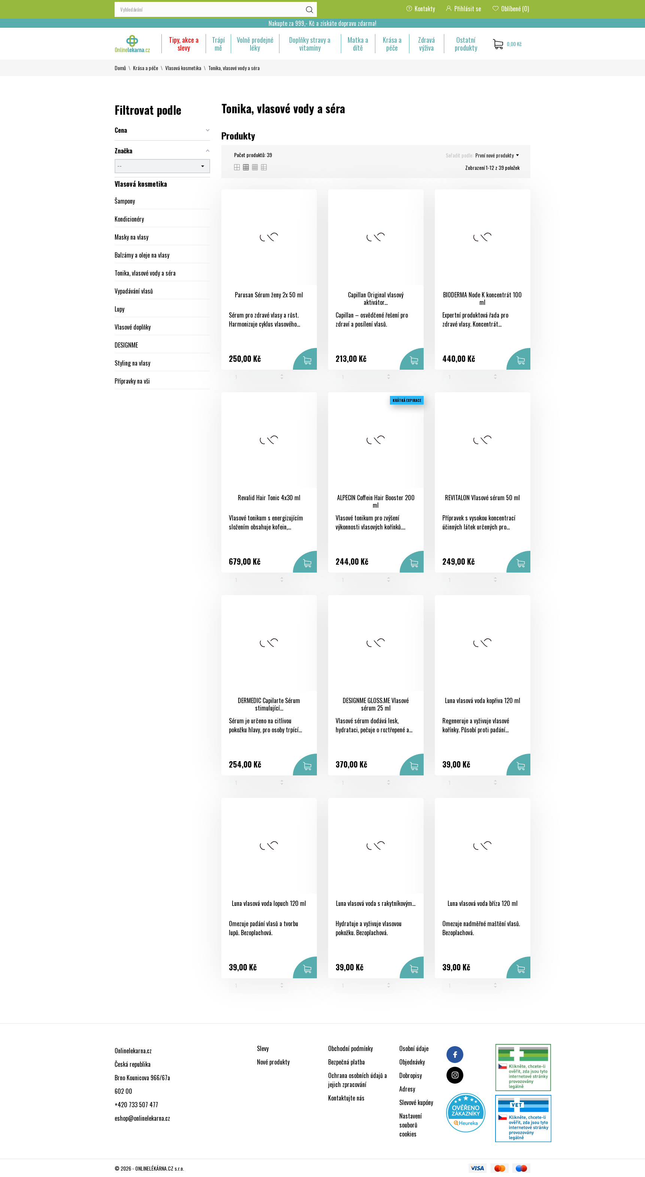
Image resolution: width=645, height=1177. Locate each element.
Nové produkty (273, 1061)
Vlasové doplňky (133, 326)
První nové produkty (497, 155)
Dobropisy (410, 1075)
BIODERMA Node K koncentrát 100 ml (482, 298)
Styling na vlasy (132, 362)
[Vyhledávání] (215, 9)
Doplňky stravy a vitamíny (309, 43)
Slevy (263, 1048)
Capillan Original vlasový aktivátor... (375, 298)
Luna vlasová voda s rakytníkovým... (375, 903)
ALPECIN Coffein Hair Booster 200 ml (376, 501)
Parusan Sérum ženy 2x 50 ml (269, 294)
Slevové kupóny (416, 1102)
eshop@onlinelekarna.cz (142, 1118)
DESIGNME (126, 344)
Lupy (119, 308)
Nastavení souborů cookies (410, 1124)
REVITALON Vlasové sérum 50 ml (482, 497)
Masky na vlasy (131, 236)
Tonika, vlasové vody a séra (145, 272)
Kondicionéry (129, 218)
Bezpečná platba (346, 1061)
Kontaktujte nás (346, 1097)
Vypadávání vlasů (134, 290)
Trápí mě (218, 43)
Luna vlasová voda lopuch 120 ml (269, 903)
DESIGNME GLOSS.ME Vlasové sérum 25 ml (376, 704)
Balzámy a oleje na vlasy (142, 254)
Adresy (407, 1088)
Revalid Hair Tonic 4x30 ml (269, 497)
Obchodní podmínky (350, 1048)
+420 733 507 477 (136, 1104)
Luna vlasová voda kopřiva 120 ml (482, 700)
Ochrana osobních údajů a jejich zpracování (357, 1080)
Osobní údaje (414, 1048)
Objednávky (412, 1061)
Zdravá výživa (426, 43)
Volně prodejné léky (255, 43)
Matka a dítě (358, 43)
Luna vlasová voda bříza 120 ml (483, 903)
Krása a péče (392, 43)
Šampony (125, 200)
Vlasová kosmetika (141, 184)
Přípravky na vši (132, 380)
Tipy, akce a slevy (184, 43)
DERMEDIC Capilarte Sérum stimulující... (269, 704)
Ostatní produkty (466, 43)
